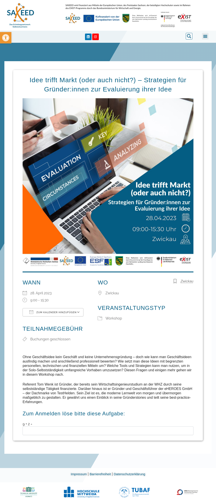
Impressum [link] (77, 474)
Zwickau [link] (187, 281)
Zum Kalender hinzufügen (52, 312)
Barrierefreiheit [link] (100, 474)
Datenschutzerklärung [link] (131, 474)
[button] (205, 36)
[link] (5, 37)
